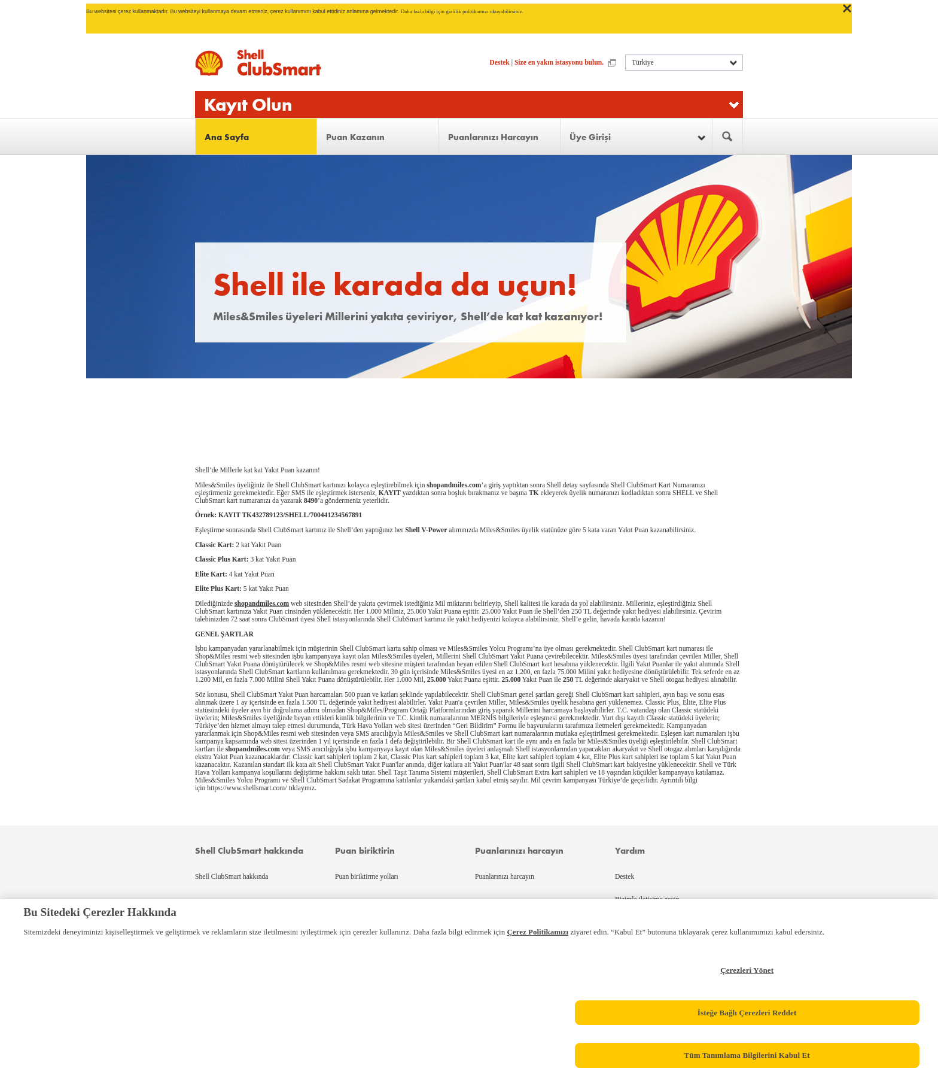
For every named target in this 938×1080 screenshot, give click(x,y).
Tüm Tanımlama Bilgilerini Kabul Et (746, 1055)
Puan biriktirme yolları (366, 877)
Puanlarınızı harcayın (504, 877)
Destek (499, 62)
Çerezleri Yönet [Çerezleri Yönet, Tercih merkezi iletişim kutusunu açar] (746, 970)
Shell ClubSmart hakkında (231, 877)
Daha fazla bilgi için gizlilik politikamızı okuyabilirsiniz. (462, 11)
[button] (636, 136)
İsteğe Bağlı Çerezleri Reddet (747, 1012)
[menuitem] (256, 136)
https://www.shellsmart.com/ (247, 788)
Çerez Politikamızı (537, 931)
